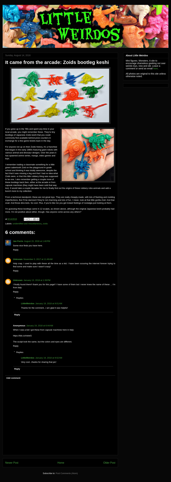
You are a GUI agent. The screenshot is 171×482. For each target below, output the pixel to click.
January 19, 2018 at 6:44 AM (39, 325)
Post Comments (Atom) (67, 473)
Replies (19, 298)
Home (60, 462)
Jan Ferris (18, 241)
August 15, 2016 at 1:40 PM (37, 241)
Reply (15, 250)
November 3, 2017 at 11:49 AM (38, 259)
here (155, 68)
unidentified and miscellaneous (27, 223)
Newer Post (11, 462)
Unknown (18, 259)
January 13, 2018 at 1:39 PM (37, 280)
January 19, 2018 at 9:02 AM (48, 358)
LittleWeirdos (27, 303)
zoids (45, 223)
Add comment (13, 378)
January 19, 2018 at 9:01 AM (48, 303)
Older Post (109, 462)
